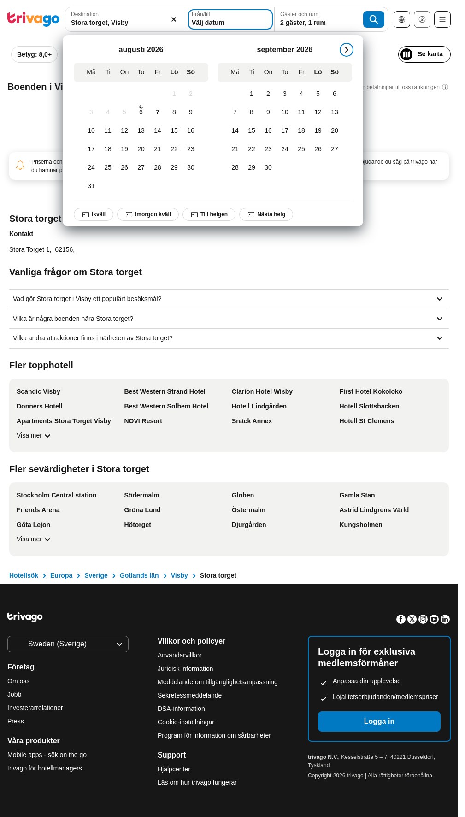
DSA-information (181, 708)
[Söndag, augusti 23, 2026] (190, 149)
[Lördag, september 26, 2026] (318, 149)
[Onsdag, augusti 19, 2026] (124, 149)
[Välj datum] (230, 19)
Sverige (96, 575)
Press (15, 721)
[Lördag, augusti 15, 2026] (174, 131)
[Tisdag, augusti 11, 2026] (108, 131)
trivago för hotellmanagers (44, 768)
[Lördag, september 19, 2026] (318, 131)
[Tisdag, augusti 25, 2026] (108, 168)
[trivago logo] (33, 19)
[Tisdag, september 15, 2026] (251, 131)
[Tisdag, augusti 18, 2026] (108, 149)
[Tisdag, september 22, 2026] (251, 149)
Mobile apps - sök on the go (47, 754)
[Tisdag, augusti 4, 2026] (108, 112)
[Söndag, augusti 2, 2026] (190, 94)
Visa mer (35, 435)
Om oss (18, 681)
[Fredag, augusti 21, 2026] (157, 149)
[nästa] (346, 49)
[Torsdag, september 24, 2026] (285, 149)
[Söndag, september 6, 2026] (334, 94)
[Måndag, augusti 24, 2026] (91, 168)
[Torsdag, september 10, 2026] (285, 112)
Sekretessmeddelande (190, 695)
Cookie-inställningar (187, 722)
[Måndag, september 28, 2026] (235, 168)
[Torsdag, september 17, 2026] (285, 131)
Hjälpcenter (174, 769)
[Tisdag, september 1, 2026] (251, 94)
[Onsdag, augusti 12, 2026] (124, 131)
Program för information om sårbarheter (214, 735)
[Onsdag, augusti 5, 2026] (124, 112)
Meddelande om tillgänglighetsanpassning (218, 682)
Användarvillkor (180, 655)
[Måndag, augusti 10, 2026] (91, 131)
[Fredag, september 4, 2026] (301, 94)
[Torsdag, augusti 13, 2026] (141, 131)
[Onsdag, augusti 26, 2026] (124, 168)
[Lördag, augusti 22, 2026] (174, 149)
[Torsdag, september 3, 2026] (285, 94)
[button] (125, 19)
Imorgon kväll (148, 214)
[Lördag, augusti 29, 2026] (174, 168)
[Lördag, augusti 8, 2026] (174, 112)
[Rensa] (173, 19)
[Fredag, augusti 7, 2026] (157, 112)
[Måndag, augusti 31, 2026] (91, 186)
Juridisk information (185, 668)
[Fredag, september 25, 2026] (301, 149)
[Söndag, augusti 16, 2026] (190, 131)
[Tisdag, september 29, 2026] (251, 168)
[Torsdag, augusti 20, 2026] (141, 149)
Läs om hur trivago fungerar (197, 782)
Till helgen (209, 214)
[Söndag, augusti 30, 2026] (190, 168)
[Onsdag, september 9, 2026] (268, 112)
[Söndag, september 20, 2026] (334, 131)
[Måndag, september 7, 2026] (235, 112)
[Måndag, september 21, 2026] (235, 149)
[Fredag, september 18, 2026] (301, 131)
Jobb (14, 694)
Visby (179, 575)
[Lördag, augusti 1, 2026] (174, 94)
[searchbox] (125, 23)
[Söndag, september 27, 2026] (334, 149)
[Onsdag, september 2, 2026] (268, 94)
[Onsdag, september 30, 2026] (268, 168)
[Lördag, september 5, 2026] (318, 94)
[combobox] (125, 19)
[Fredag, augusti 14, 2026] (157, 131)
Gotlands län (139, 575)
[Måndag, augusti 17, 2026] (91, 149)
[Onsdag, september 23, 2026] (268, 149)
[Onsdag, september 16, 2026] (268, 131)
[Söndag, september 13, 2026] (334, 112)
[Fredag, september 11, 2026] (301, 112)
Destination (85, 14)
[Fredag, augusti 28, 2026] (157, 168)
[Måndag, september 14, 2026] (235, 131)
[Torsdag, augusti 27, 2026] (141, 168)
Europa (61, 575)
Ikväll (94, 214)
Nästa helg (266, 214)
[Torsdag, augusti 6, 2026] (141, 112)
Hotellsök (23, 575)
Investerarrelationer (35, 707)
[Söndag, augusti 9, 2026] (190, 112)
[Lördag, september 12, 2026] (318, 112)
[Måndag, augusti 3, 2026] (91, 112)
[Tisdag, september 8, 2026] (251, 112)
